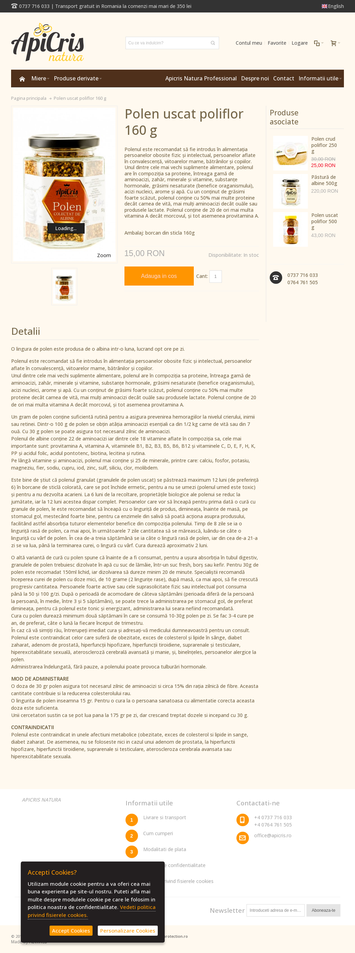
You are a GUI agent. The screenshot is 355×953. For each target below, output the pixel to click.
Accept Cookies (71, 930)
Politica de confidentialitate (174, 865)
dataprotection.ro (171, 936)
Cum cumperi (158, 833)
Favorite (277, 43)
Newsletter (227, 910)
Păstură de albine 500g (324, 180)
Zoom (104, 255)
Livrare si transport (164, 817)
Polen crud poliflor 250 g (324, 144)
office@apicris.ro (273, 835)
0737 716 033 (34, 6)
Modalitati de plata (164, 849)
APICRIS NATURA (41, 799)
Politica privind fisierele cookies (178, 881)
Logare (300, 43)
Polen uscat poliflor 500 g (324, 221)
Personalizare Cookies (127, 930)
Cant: (202, 276)
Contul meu (249, 43)
